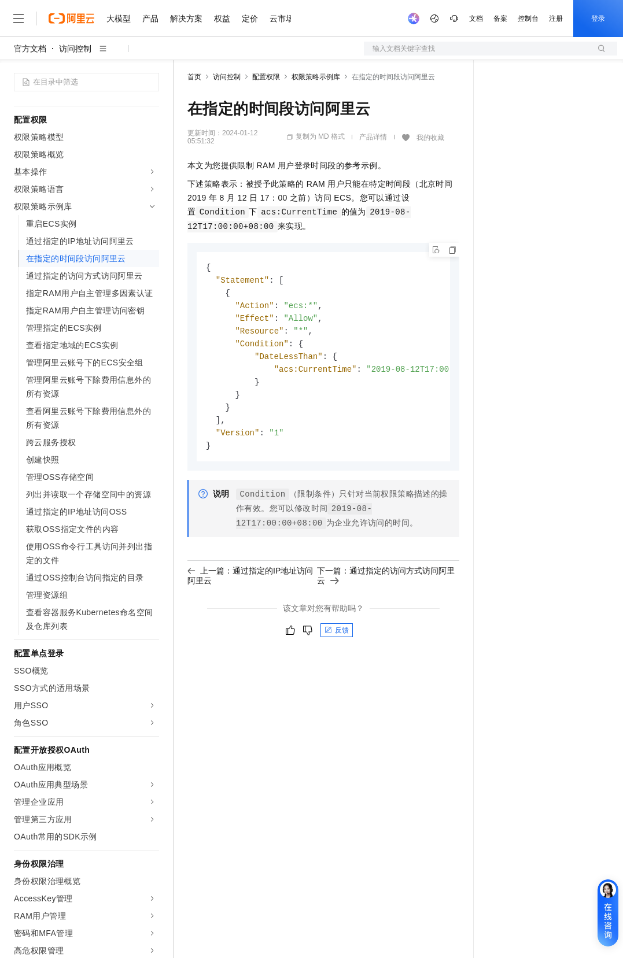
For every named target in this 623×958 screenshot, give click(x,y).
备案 (500, 18)
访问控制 (75, 48)
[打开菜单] (18, 18)
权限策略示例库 (316, 77)
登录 (598, 18)
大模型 (118, 18)
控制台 (528, 18)
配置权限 (266, 77)
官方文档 (30, 48)
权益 (222, 18)
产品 (150, 18)
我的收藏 (430, 138)
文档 (476, 18)
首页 (194, 77)
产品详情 (373, 137)
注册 (556, 18)
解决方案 (186, 18)
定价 (250, 18)
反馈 (337, 639)
